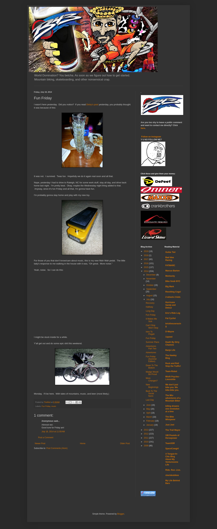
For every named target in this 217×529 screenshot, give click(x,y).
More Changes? (152, 379)
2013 (146, 430)
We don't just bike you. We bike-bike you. (172, 387)
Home (82, 443)
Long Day (150, 311)
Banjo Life (170, 350)
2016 (146, 263)
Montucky (170, 276)
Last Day (150, 400)
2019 (146, 251)
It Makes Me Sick (151, 320)
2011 (146, 438)
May (148, 409)
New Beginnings (152, 385)
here (143, 128)
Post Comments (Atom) (56, 448)
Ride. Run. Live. (173, 470)
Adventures (151, 352)
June (148, 405)
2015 (146, 267)
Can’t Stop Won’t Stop (152, 326)
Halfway (149, 307)
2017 (146, 259)
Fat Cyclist (170, 318)
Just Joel (169, 425)
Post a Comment (45, 437)
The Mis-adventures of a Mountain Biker (173, 398)
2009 (146, 445)
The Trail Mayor (172, 430)
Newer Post (40, 443)
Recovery (150, 303)
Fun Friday (46, 406)
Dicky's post (92, 104)
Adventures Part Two (151, 347)
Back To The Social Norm (151, 393)
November (151, 279)
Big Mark (169, 286)
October (150, 285)
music (53, 406)
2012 (146, 434)
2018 (146, 255)
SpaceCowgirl (172, 448)
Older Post (125, 443)
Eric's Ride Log (172, 313)
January (150, 425)
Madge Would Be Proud (152, 373)
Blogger (120, 514)
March (149, 417)
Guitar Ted (170, 252)
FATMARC (170, 265)
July (148, 299)
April (148, 413)
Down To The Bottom (152, 366)
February (150, 421)
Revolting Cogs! (173, 292)
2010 (146, 442)
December (151, 275)
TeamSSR (170, 443)
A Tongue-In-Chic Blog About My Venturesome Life (171, 459)
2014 (146, 271)
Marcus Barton (172, 271)
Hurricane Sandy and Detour (170, 305)
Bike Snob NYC (172, 281)
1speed (168, 337)
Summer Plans (152, 342)
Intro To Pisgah (150, 333)
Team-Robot (171, 371)
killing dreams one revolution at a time (172, 409)
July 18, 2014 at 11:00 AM (53, 431)
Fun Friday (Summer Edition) (151, 359)
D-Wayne (169, 331)
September (151, 289)
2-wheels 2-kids (173, 297)
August (149, 295)
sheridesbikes (172, 475)
